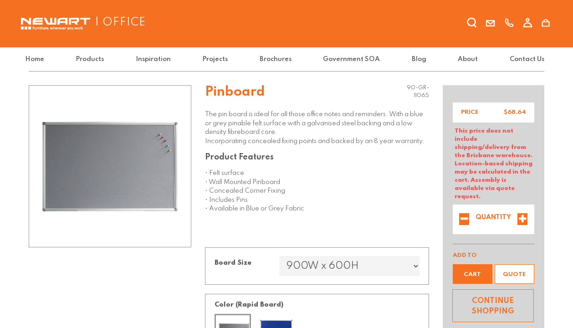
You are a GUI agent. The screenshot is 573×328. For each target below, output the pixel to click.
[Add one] (522, 220)
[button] (472, 274)
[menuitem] (40, 59)
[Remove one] (464, 220)
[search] (471, 24)
